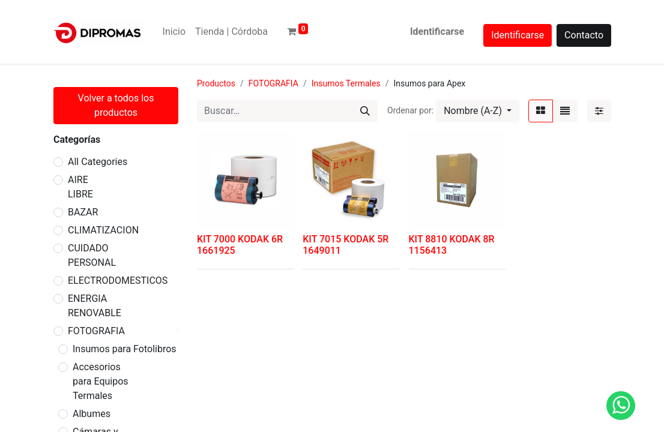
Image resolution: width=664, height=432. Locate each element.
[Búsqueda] (365, 111)
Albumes (91, 413)
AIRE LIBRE (80, 187)
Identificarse (437, 31)
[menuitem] (174, 32)
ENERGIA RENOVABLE (94, 306)
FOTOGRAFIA (96, 331)
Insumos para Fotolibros (125, 349)
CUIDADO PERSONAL (92, 255)
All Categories (97, 161)
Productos (216, 83)
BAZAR (83, 212)
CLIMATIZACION (103, 230)
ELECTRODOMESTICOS (118, 280)
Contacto (583, 35)
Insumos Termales (346, 83)
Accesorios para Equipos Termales (100, 381)
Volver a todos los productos (116, 105)
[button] (477, 111)
